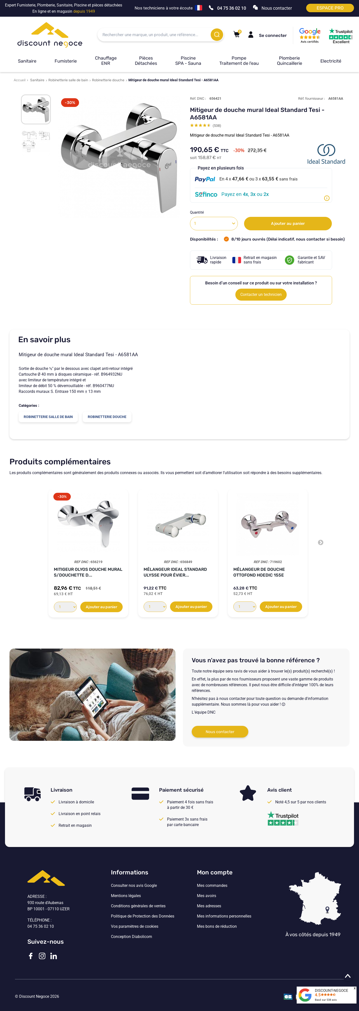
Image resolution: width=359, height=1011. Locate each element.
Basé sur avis (326, 1000)
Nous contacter (220, 731)
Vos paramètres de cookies (134, 926)
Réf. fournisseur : (311, 98)
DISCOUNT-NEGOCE (331, 990)
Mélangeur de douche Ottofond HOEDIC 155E (259, 572)
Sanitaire (27, 61)
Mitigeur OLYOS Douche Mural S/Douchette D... (88, 572)
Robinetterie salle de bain (68, 80)
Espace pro (330, 8)
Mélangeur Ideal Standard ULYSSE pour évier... (175, 572)
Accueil (19, 80)
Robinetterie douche (108, 80)
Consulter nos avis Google (134, 885)
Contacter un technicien (261, 294)
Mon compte (215, 872)
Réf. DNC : (198, 98)
